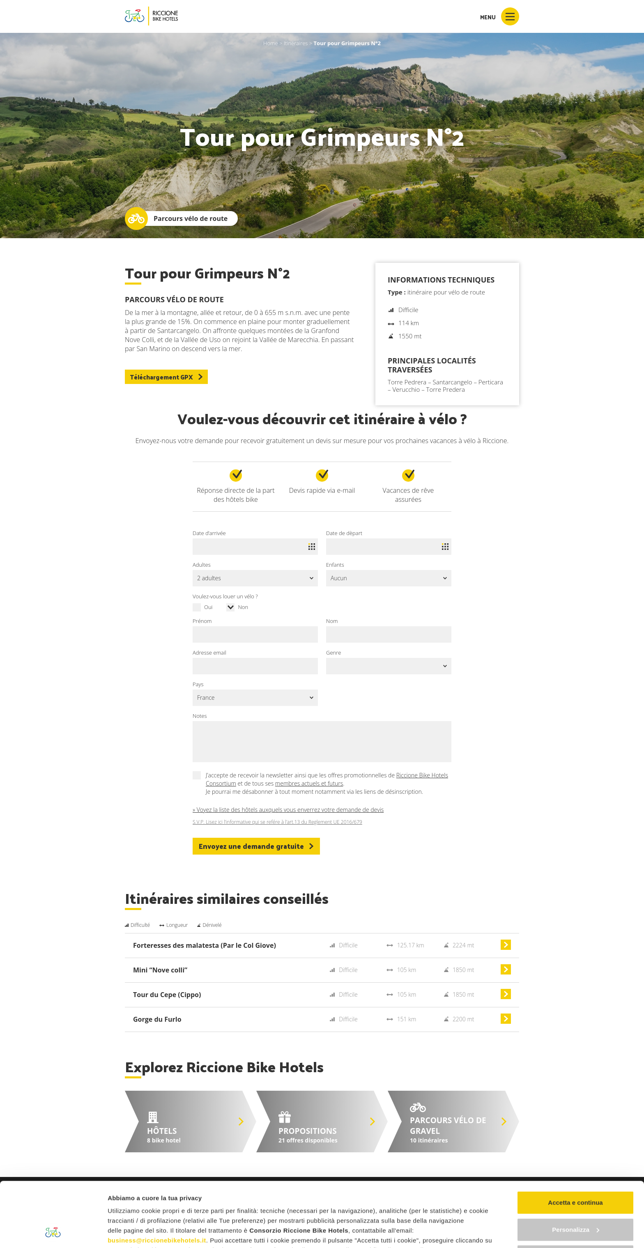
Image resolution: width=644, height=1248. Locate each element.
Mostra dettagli (130, 1231)
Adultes (202, 564)
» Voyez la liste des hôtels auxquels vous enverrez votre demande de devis (288, 810)
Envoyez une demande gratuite (256, 846)
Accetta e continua (575, 1141)
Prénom (202, 621)
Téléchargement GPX (166, 376)
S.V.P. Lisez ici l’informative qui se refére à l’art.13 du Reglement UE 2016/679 (277, 822)
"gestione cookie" (346, 1199)
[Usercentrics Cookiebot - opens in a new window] (53, 1232)
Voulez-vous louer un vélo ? (225, 596)
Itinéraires (296, 43)
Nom (332, 621)
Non (243, 607)
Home (270, 43)
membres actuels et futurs (309, 783)
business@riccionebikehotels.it (157, 1179)
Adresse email (209, 652)
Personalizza (575, 1168)
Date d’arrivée (209, 533)
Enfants (335, 564)
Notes (200, 715)
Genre (333, 652)
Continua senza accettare (575, 1195)
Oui (208, 607)
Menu (499, 16)
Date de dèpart (344, 533)
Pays (198, 684)
